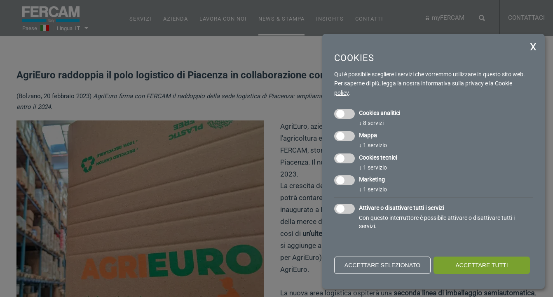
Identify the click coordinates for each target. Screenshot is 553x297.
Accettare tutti (481, 265)
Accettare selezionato (382, 265)
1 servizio (373, 145)
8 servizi (371, 123)
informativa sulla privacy (452, 83)
